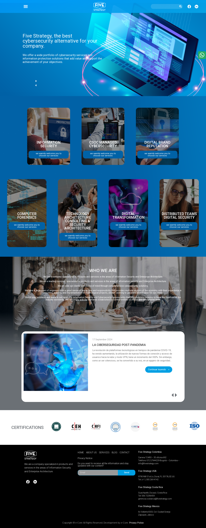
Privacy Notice (85, 458)
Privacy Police (136, 522)
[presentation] (169, 395)
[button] (25, 6)
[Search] (180, 6)
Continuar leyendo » (158, 369)
